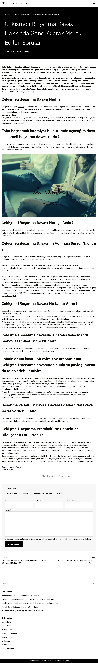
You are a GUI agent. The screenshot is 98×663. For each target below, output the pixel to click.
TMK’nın (21, 107)
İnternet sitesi (70, 500)
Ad (6, 500)
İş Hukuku (6, 641)
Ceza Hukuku (7, 626)
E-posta (38, 500)
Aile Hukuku (15, 52)
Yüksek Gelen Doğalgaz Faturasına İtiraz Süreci (20, 607)
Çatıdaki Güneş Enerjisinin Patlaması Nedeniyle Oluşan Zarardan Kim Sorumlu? (32, 603)
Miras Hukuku (7, 645)
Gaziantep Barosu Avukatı (12, 467)
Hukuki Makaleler (9, 630)
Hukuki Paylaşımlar (9, 633)
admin (7, 52)
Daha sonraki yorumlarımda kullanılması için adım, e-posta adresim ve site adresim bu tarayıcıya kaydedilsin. (49, 539)
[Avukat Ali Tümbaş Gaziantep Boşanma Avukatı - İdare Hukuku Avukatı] (14, 3)
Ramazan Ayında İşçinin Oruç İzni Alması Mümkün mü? (23, 611)
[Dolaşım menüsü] (93, 3)
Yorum (8, 510)
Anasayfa (8, 15)
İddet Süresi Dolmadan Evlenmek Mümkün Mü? (20, 596)
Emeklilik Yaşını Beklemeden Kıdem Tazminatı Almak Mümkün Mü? (28, 599)
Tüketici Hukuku (8, 649)
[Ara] (47, 583)
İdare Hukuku (7, 637)
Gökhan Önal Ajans (61, 661)
